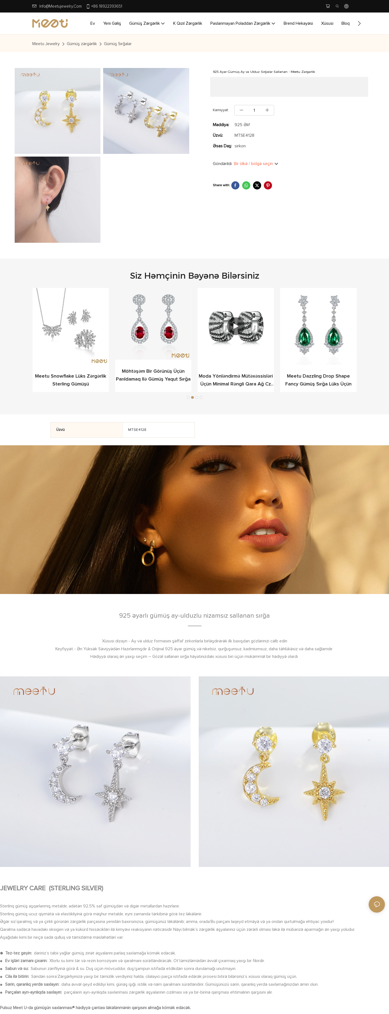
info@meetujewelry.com (60, 6)
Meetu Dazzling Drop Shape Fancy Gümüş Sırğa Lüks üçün (70, 380)
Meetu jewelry (46, 44)
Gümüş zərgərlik (82, 44)
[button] (359, 23)
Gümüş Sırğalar (118, 44)
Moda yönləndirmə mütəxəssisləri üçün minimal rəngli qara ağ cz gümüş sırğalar (318, 381)
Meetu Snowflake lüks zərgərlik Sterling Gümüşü (153, 380)
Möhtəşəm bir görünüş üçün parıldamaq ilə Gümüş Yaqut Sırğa (235, 375)
